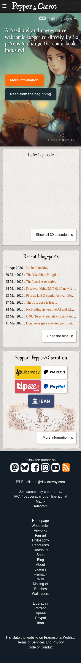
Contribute (41, 550)
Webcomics (40, 526)
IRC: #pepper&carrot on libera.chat (40, 496)
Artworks (40, 530)
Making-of (40, 584)
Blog (40, 560)
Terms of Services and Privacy (40, 642)
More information (24, 80)
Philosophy (40, 540)
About (40, 564)
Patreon (40, 608)
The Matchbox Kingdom (43, 274)
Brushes (40, 589)
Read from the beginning (30, 94)
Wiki (40, 579)
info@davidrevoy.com (48, 482)
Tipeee (40, 613)
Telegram (40, 506)
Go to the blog (58, 336)
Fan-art (40, 535)
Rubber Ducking (36, 268)
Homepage (40, 521)
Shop (40, 555)
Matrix (40, 501)
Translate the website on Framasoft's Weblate (40, 637)
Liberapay (40, 603)
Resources (40, 545)
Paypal (40, 618)
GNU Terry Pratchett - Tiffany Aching (52, 316)
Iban (40, 623)
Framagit (40, 574)
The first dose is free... (41, 302)
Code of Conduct (40, 647)
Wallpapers (40, 594)
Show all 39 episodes (52, 235)
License (40, 569)
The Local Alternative (41, 281)
